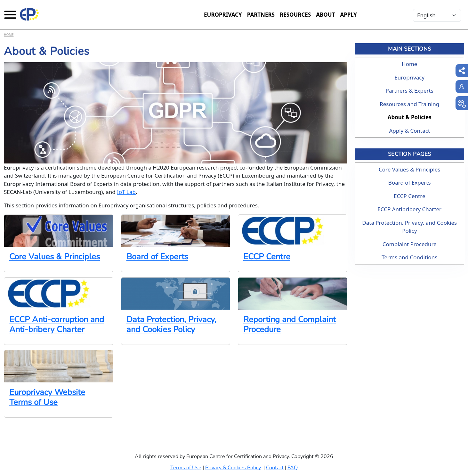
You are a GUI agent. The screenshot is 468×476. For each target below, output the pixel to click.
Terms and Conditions (409, 257)
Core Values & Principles (54, 256)
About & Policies (410, 117)
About (325, 14)
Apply (348, 14)
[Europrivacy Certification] (29, 14)
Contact (275, 467)
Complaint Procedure (410, 244)
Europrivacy (223, 14)
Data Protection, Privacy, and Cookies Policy (171, 324)
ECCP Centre (266, 256)
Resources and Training (409, 104)
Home (8, 34)
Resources (295, 14)
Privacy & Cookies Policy (233, 467)
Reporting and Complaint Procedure (289, 324)
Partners (261, 14)
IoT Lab (126, 192)
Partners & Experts (409, 90)
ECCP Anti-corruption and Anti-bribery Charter (56, 324)
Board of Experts (157, 256)
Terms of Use (185, 467)
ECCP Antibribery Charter (409, 209)
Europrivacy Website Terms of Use (47, 397)
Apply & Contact (409, 130)
